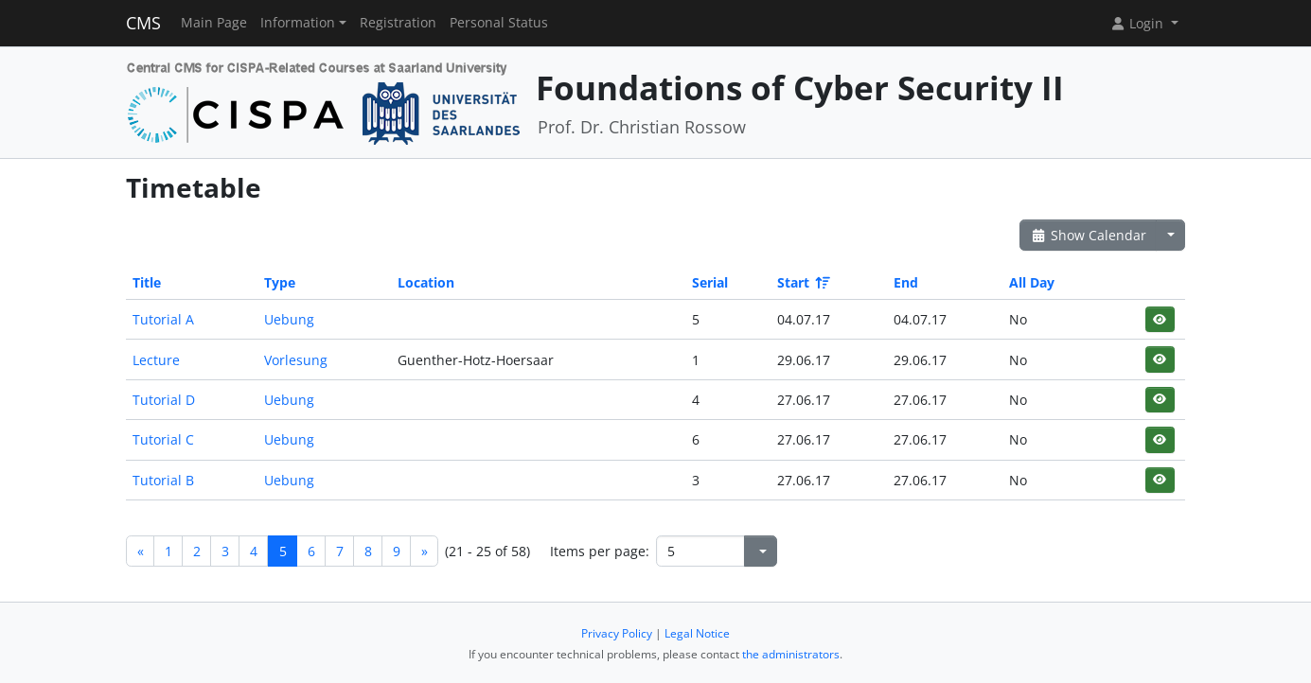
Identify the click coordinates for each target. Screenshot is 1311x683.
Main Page (214, 22)
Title (147, 282)
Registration (398, 22)
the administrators (791, 654)
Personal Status (499, 22)
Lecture (156, 360)
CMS (143, 22)
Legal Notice (697, 633)
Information (297, 22)
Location (426, 282)
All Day (1031, 282)
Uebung (289, 319)
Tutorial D (164, 400)
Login (1138, 23)
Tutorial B (163, 480)
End (906, 282)
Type (279, 282)
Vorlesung (296, 360)
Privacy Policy (616, 633)
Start (802, 282)
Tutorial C (163, 439)
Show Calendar (1088, 235)
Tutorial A (163, 319)
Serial (710, 282)
